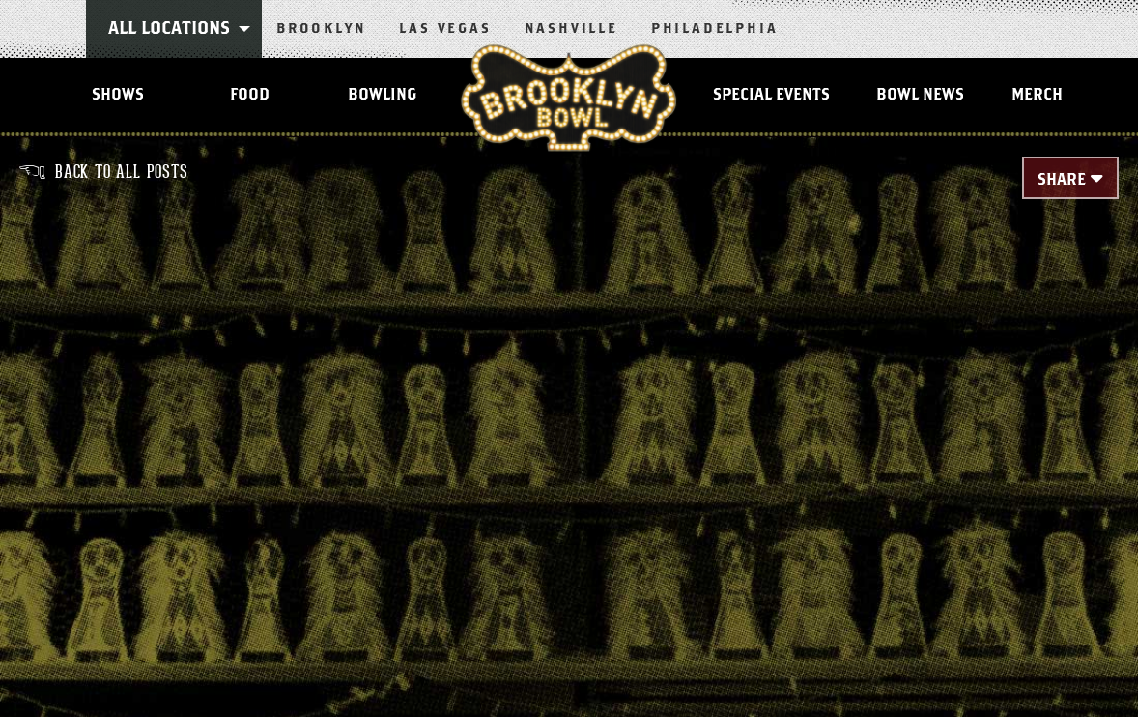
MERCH (1037, 94)
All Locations (169, 29)
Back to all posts (103, 172)
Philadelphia (715, 29)
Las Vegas (445, 29)
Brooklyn (321, 29)
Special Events (771, 94)
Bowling (382, 94)
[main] (569, 427)
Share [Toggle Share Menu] (1062, 179)
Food (250, 94)
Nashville (571, 29)
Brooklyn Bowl (568, 97)
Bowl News (920, 94)
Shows (118, 94)
